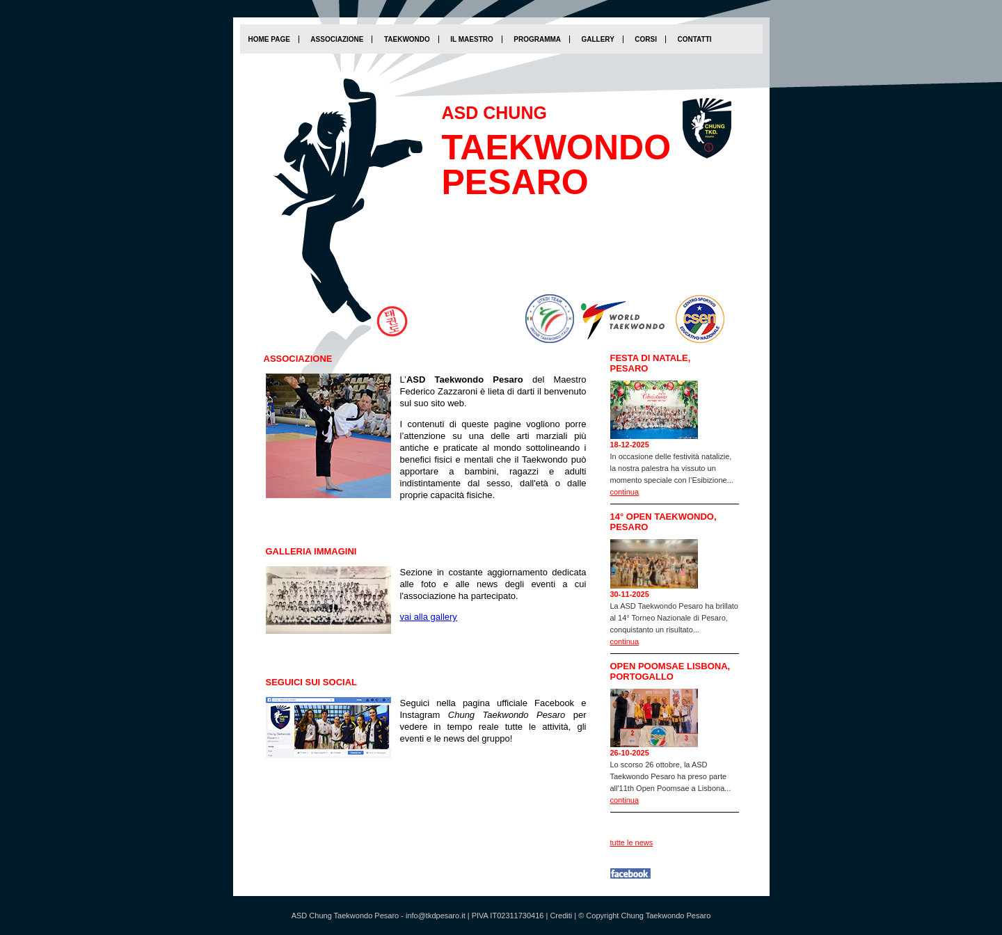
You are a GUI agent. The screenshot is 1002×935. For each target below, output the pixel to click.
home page (269, 39)
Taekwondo (407, 39)
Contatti (694, 39)
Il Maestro (471, 39)
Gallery (597, 39)
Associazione (336, 39)
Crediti (561, 915)
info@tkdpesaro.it (436, 915)
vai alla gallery (428, 617)
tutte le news (631, 842)
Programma (537, 39)
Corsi (646, 39)
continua (624, 492)
